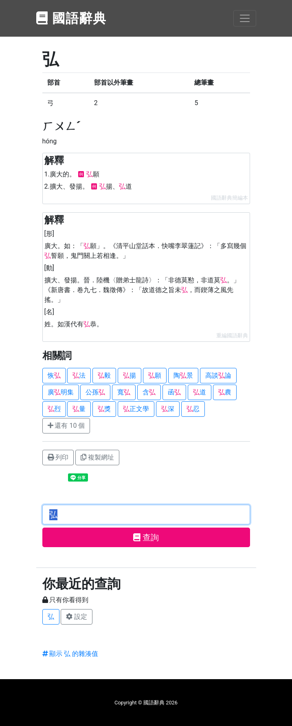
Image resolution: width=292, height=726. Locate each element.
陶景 (183, 375)
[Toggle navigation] (244, 18)
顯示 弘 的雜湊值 (70, 654)
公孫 (95, 392)
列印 (58, 457)
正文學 (136, 409)
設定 (76, 616)
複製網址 (97, 457)
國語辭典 (71, 18)
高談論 (218, 375)
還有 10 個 (66, 425)
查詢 (146, 537)
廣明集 (61, 392)
